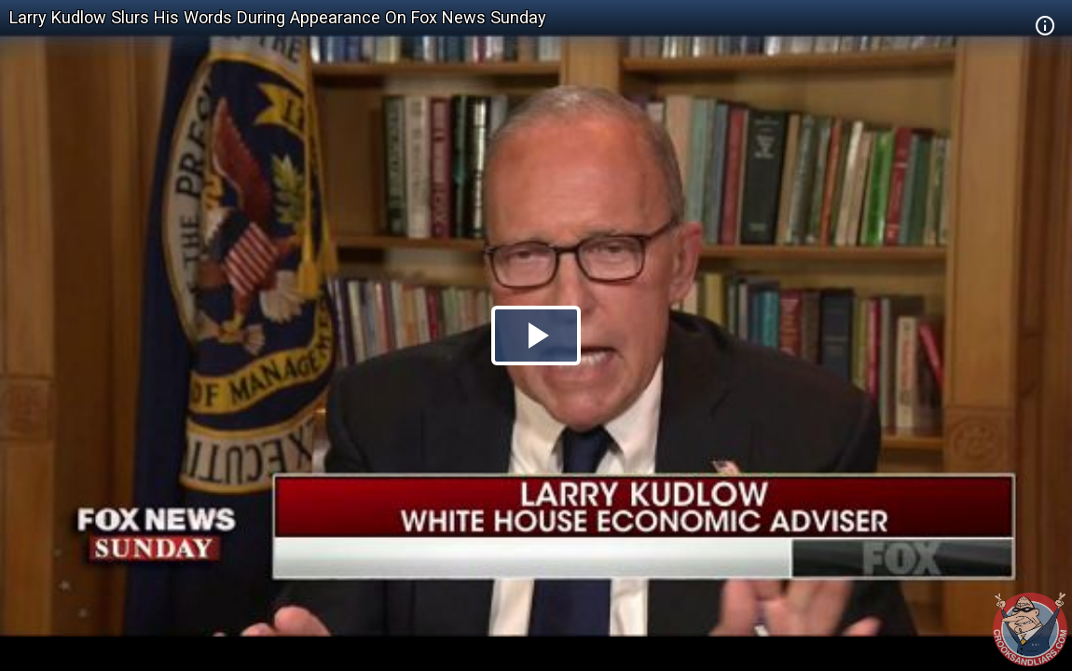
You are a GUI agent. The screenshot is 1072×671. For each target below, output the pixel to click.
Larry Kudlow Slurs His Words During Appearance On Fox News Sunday (277, 17)
